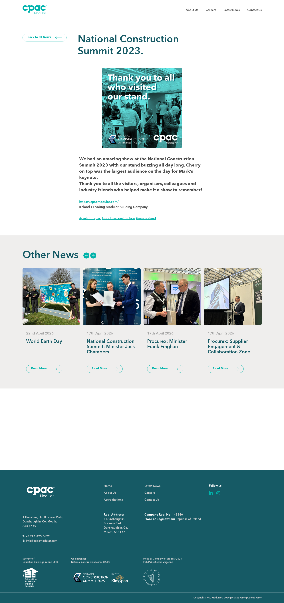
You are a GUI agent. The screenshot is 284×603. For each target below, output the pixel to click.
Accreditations (113, 499)
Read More (39, 368)
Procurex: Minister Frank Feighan (167, 344)
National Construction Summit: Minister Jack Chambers (111, 346)
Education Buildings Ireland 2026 (41, 562)
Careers (211, 10)
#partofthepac (90, 218)
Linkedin (211, 493)
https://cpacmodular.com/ (99, 202)
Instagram (218, 493)
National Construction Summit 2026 (90, 562)
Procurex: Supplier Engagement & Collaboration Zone (229, 346)
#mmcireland (146, 218)
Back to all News (39, 37)
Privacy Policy (238, 598)
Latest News (232, 10)
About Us (192, 10)
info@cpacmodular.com (41, 541)
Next (93, 255)
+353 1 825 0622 (38, 536)
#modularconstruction (118, 218)
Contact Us (254, 10)
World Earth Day (44, 341)
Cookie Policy (254, 598)
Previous (86, 255)
